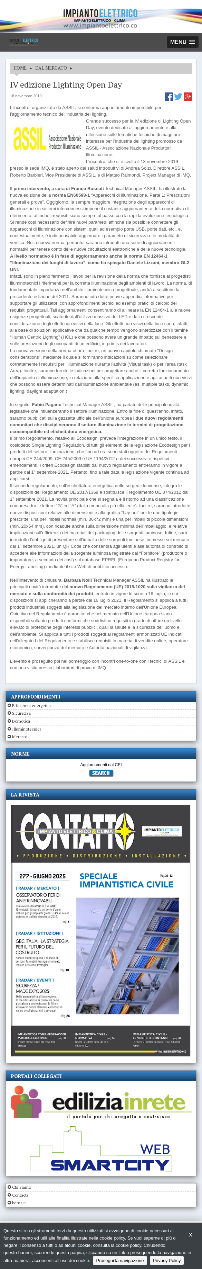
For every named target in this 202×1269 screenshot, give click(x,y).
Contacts (20, 1195)
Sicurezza (21, 713)
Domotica (21, 721)
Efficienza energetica (31, 705)
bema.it (19, 1202)
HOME (20, 68)
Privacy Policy (167, 1260)
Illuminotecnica (26, 729)
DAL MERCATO (51, 68)
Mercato (19, 736)
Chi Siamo (21, 1187)
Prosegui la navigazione (120, 1260)
